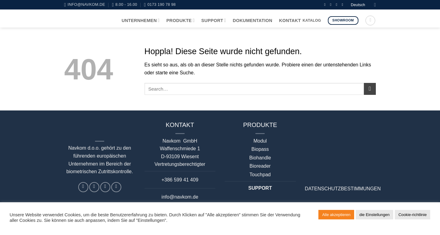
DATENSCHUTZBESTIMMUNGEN (343, 188)
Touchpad (260, 174)
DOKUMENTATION (253, 20)
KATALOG (311, 20)
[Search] (370, 20)
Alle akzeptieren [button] (336, 214)
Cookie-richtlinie (412, 214)
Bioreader (260, 166)
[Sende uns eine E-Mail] (332, 4)
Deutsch (363, 5)
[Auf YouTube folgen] (343, 4)
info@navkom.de (180, 197)
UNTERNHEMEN (141, 20)
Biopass (260, 149)
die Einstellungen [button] (374, 214)
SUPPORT (213, 20)
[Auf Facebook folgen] (326, 4)
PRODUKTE (180, 20)
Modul (260, 141)
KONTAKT (290, 20)
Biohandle (260, 157)
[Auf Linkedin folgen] (337, 4)
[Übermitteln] (370, 89)
